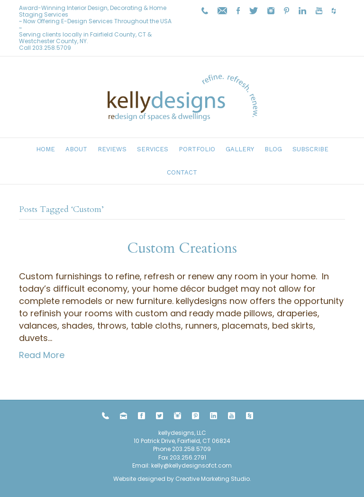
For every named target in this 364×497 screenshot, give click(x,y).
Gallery (240, 149)
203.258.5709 (51, 48)
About (76, 149)
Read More (41, 355)
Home (45, 149)
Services (152, 149)
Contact (182, 172)
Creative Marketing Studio (212, 479)
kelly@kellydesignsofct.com (191, 465)
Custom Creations (182, 248)
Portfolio (197, 149)
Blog (273, 149)
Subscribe (310, 149)
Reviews (112, 149)
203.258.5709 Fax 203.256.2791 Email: (171, 457)
